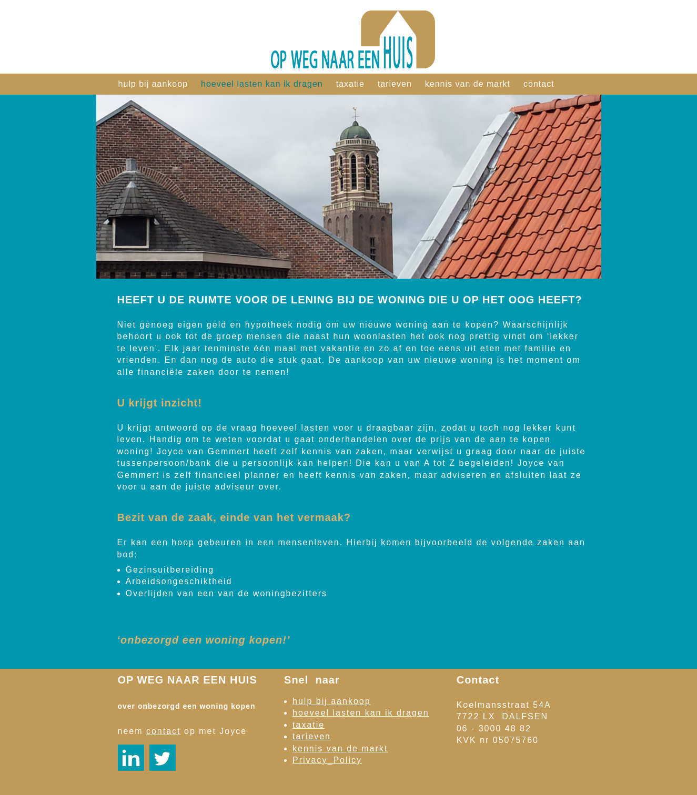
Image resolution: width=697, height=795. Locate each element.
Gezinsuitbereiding (170, 569)
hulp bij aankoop (153, 84)
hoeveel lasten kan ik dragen (262, 84)
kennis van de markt (467, 84)
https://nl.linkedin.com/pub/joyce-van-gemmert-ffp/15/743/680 (131, 758)
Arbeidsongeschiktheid (179, 581)
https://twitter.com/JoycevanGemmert (162, 758)
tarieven (395, 84)
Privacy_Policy (327, 760)
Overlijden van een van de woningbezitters (227, 593)
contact (538, 84)
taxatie (350, 84)
